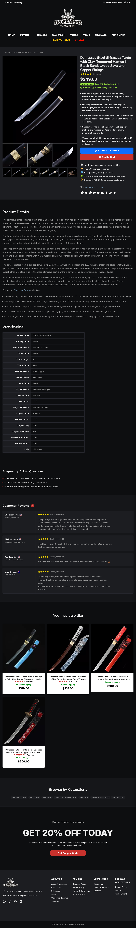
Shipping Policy (79, 884)
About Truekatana (59, 884)
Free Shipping (23, 685)
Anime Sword (121, 894)
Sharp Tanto (34, 797)
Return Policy (78, 887)
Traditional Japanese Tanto (65, 797)
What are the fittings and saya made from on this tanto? (31, 486)
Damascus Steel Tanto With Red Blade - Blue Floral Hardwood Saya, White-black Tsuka (68, 678)
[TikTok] (10, 901)
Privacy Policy (79, 894)
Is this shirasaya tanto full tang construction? (26, 482)
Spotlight (55, 901)
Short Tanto (47, 797)
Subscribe (55, 891)
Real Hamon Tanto (19, 797)
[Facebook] (21, 901)
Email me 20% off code (93, 187)
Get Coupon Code (68, 853)
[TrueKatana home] (68, 19)
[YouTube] (15, 901)
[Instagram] (4, 901)
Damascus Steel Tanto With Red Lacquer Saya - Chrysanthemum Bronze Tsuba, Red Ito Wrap (112, 678)
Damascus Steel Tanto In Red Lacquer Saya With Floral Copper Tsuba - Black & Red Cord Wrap (23, 751)
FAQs (53, 894)
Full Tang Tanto (118, 797)
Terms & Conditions (81, 891)
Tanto (40, 52)
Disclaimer (98, 884)
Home (7, 52)
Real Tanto (84, 797)
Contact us (56, 887)
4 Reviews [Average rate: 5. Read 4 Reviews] (97, 74)
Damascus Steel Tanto (100, 797)
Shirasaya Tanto (22, 290)
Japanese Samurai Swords (24, 52)
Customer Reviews (59, 898)
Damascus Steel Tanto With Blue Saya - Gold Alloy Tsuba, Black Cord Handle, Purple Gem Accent (23, 678)
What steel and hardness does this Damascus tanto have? (32, 478)
